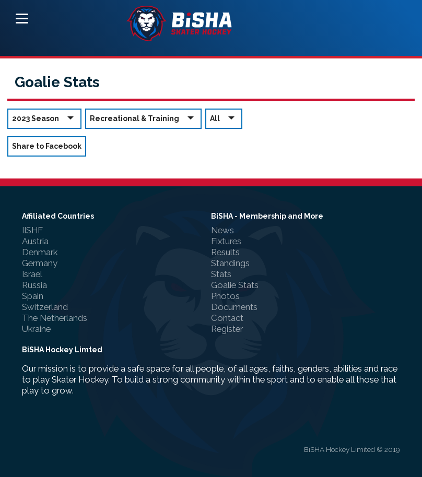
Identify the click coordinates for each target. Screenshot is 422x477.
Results (225, 252)
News (222, 230)
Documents (234, 307)
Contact (227, 318)
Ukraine (36, 329)
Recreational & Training (143, 118)
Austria (35, 241)
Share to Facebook (46, 146)
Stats (221, 274)
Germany (39, 263)
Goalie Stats (235, 285)
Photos (225, 296)
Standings (230, 263)
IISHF (32, 230)
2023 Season (44, 118)
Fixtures (226, 241)
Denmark (39, 252)
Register (227, 329)
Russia (34, 285)
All (224, 118)
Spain (32, 296)
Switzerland (45, 307)
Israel (32, 274)
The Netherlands (54, 318)
